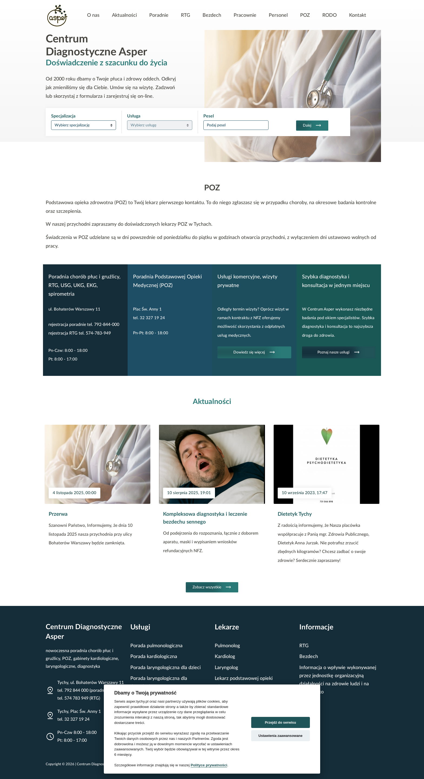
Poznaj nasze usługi (338, 352)
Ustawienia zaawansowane (281, 736)
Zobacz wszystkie (212, 587)
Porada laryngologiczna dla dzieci (165, 667)
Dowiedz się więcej (254, 352)
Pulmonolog (227, 645)
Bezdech (212, 15)
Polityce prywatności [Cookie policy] (209, 765)
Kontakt (357, 15)
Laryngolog (226, 667)
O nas (93, 15)
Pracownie (245, 15)
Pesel (208, 116)
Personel (278, 15)
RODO (329, 15)
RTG (185, 15)
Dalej (312, 125)
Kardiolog (225, 656)
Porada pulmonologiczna (156, 645)
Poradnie (158, 15)
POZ (305, 15)
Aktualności (124, 15)
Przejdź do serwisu (280, 722)
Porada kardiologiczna (153, 656)
